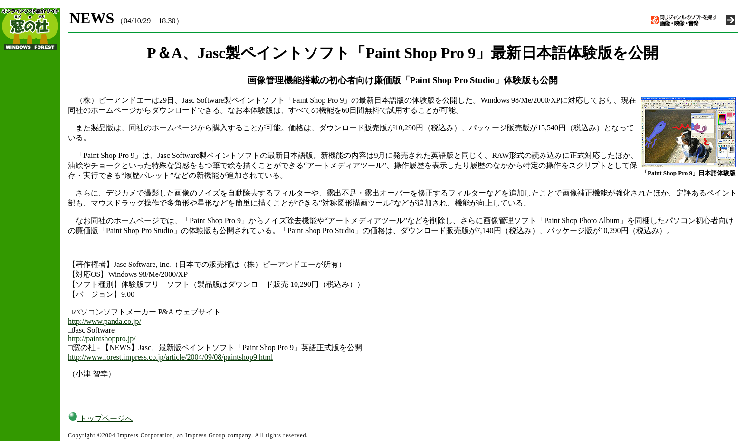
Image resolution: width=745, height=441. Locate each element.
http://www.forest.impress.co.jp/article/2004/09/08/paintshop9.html (170, 357)
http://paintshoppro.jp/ (102, 338)
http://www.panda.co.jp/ (104, 321)
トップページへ (100, 418)
